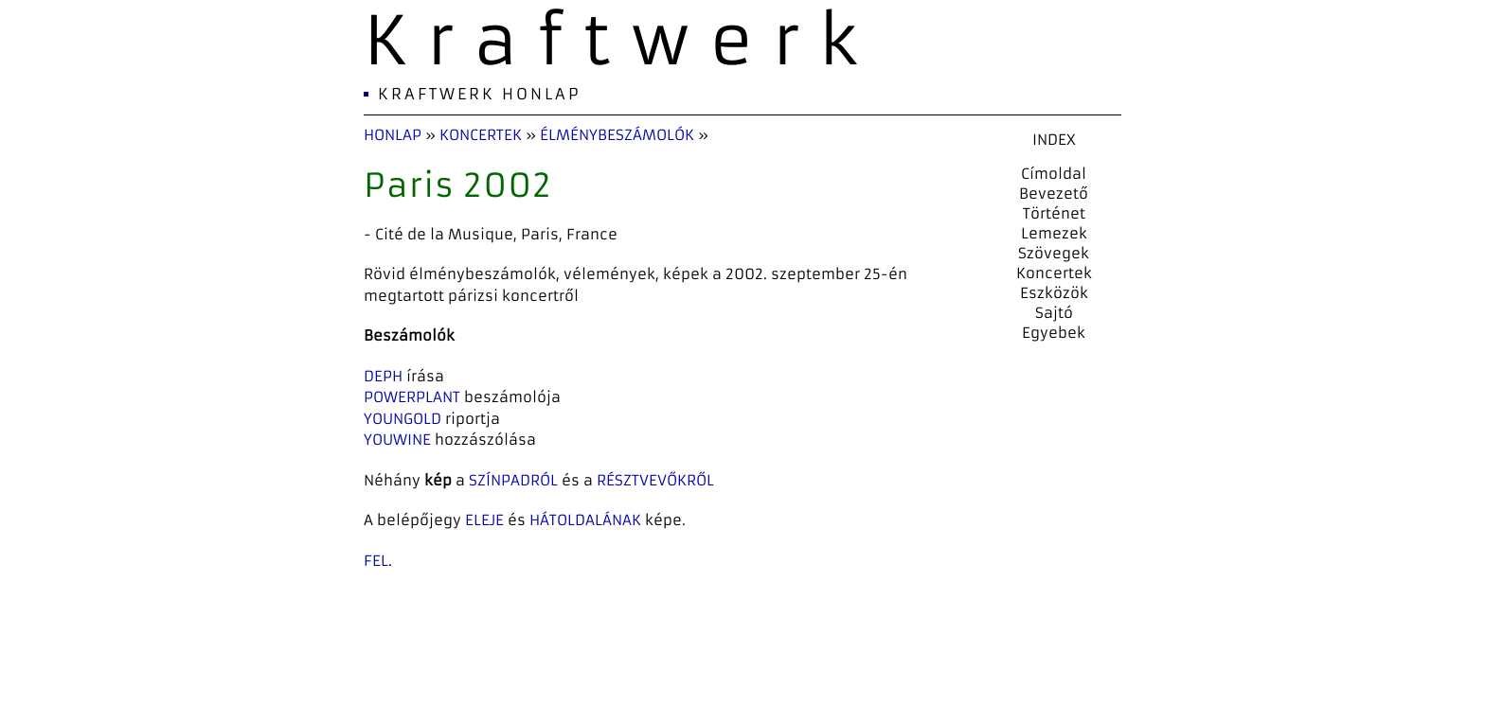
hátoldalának (585, 520)
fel (376, 561)
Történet (1054, 213)
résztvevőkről (655, 480)
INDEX (1054, 140)
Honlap (392, 135)
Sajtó (1054, 313)
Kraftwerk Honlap (479, 93)
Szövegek (1053, 253)
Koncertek (480, 135)
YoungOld (402, 419)
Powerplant (412, 397)
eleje (484, 520)
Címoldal (1053, 174)
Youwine (397, 440)
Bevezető (1053, 193)
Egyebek (1053, 333)
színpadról (513, 480)
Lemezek (1054, 233)
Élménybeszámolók (617, 135)
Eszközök (1054, 293)
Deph (383, 376)
